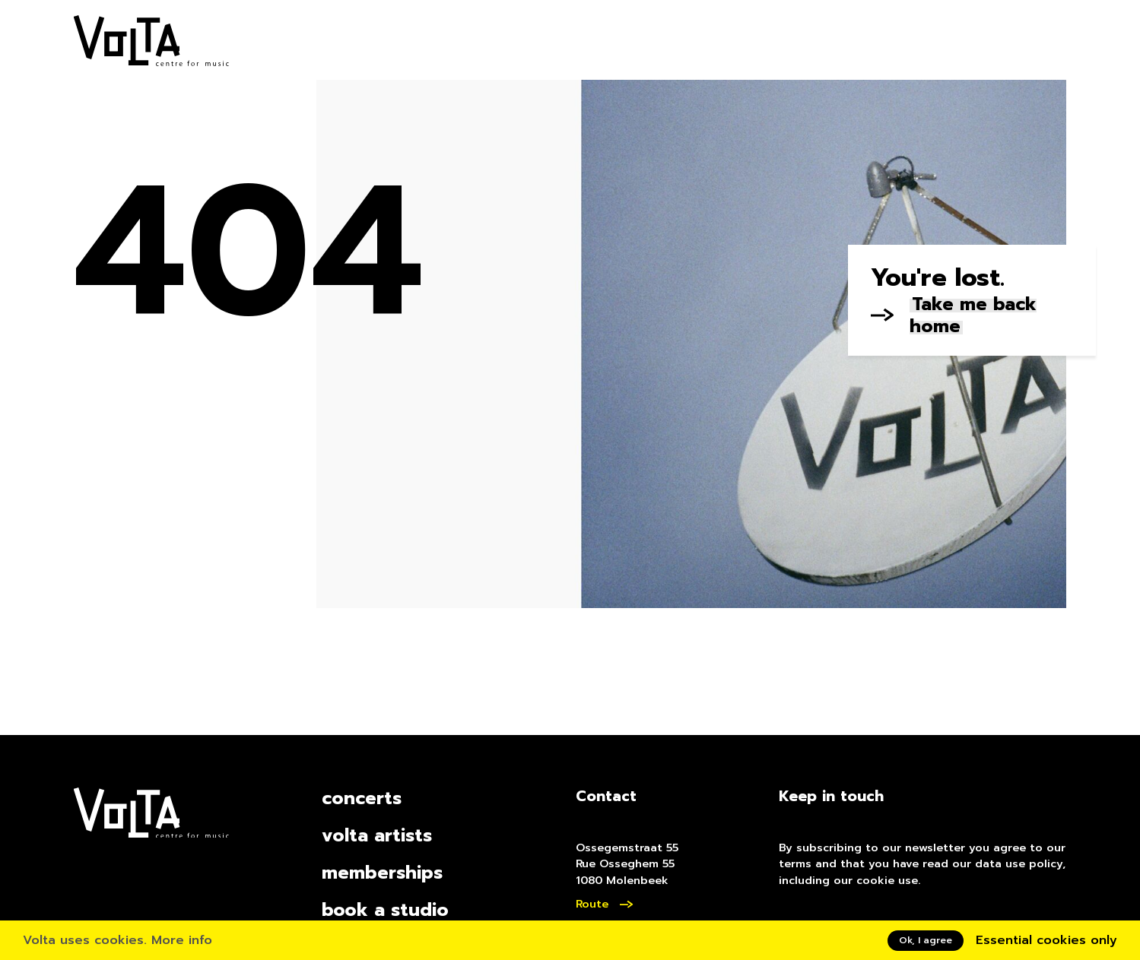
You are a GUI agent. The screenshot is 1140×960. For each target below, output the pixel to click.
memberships (382, 873)
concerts (362, 798)
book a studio (385, 910)
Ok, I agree (925, 940)
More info (181, 939)
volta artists (377, 836)
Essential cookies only (1046, 939)
